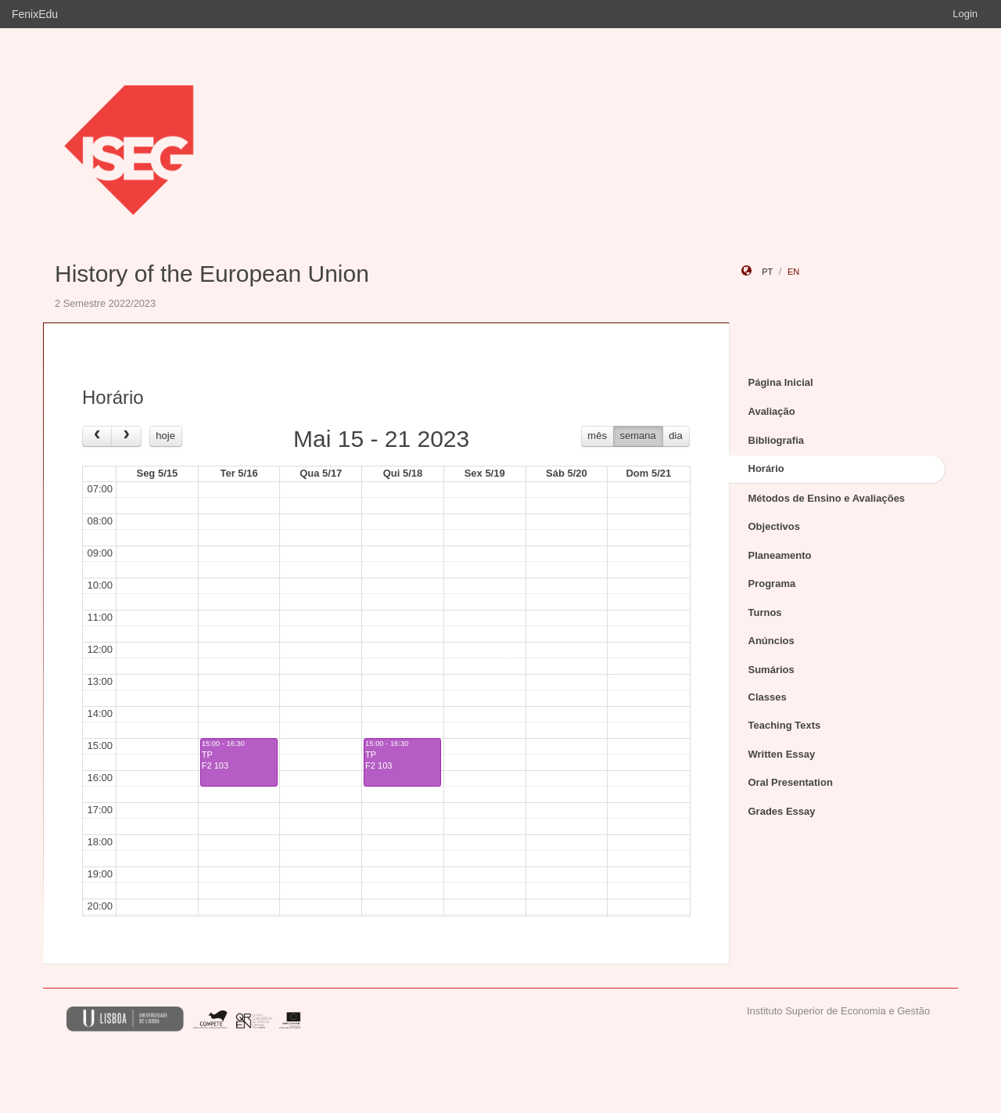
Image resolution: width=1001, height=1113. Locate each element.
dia (675, 435)
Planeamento (780, 555)
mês (597, 435)
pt (767, 271)
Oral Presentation (790, 782)
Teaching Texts (784, 725)
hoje (165, 435)
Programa (772, 583)
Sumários (771, 669)
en (793, 271)
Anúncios (771, 641)
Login (965, 14)
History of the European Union (212, 273)
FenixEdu (35, 14)
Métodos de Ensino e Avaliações (827, 498)
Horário (766, 468)
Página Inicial (780, 382)
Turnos (765, 612)
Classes (767, 697)
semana (638, 435)
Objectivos (774, 526)
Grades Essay (782, 811)
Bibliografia (776, 440)
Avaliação (771, 411)
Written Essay (782, 754)
